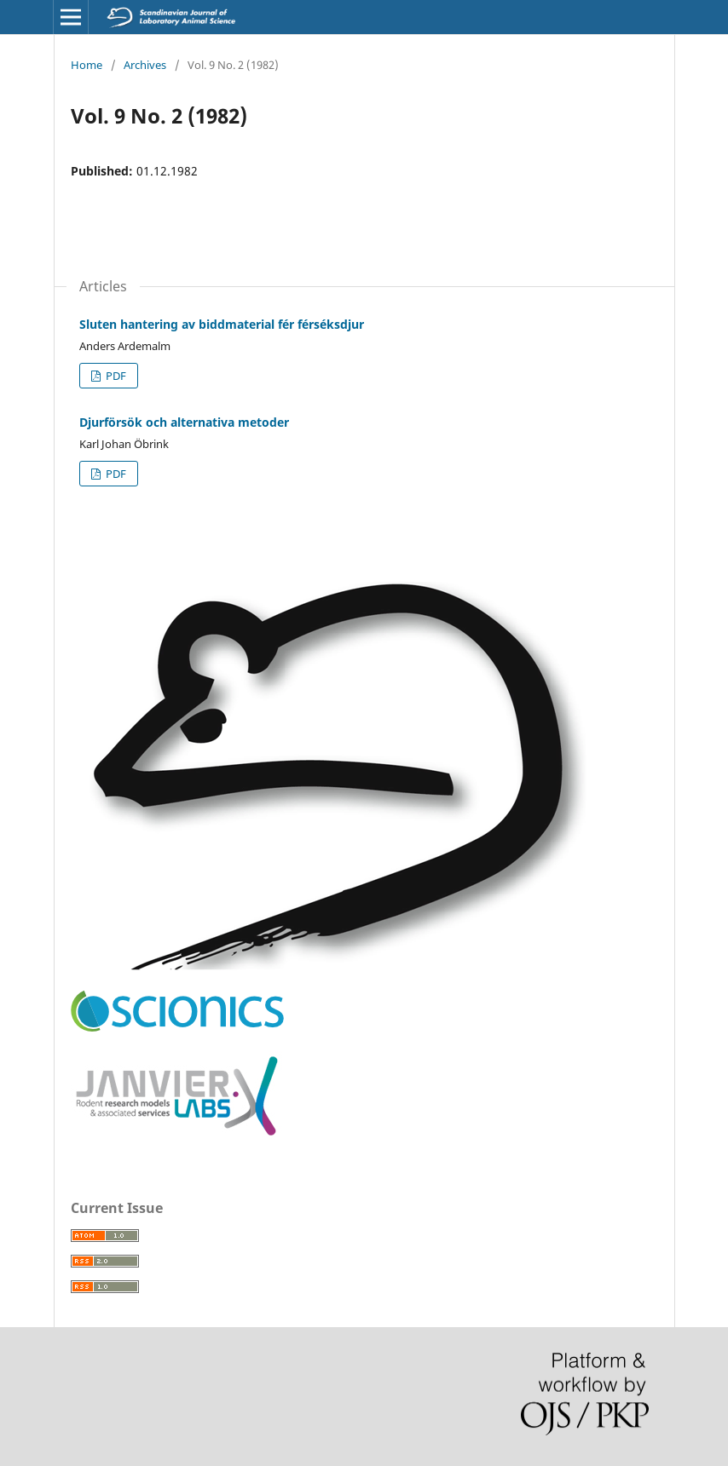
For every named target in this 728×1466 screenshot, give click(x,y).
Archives (145, 64)
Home (86, 64)
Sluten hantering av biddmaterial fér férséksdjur (221, 324)
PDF (114, 375)
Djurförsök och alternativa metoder (184, 422)
